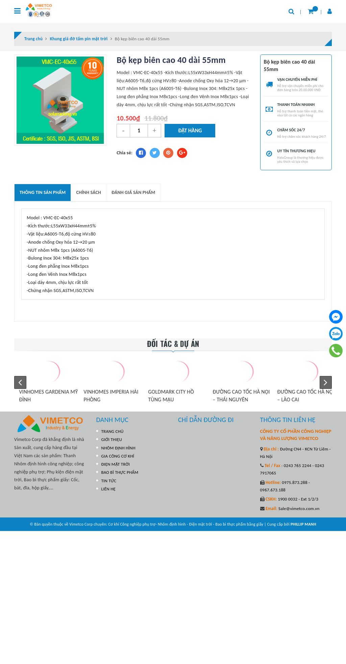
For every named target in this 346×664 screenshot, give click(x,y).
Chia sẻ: (124, 153)
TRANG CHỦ (112, 431)
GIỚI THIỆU (111, 439)
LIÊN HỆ (108, 488)
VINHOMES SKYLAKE (36, 392)
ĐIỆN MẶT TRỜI (115, 464)
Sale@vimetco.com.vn (299, 508)
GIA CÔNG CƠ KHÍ (117, 456)
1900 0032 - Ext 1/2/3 (297, 499)
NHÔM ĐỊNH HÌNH (118, 447)
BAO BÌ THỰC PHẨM (120, 472)
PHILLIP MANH (303, 524)
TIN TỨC (109, 480)
